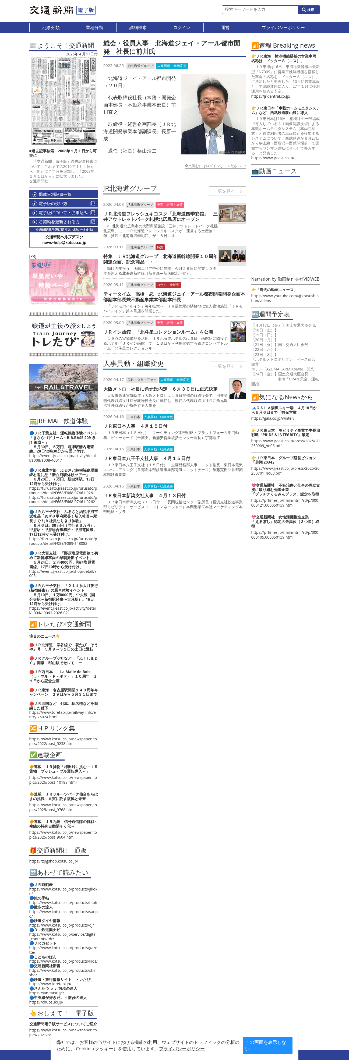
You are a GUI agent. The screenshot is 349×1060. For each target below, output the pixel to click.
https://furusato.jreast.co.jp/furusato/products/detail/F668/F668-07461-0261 (63, 490)
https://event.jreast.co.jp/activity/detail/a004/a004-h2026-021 (62, 610)
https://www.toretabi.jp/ (50, 983)
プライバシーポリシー (166, 1048)
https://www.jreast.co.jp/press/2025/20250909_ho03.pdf (285, 443)
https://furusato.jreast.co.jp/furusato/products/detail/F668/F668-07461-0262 (63, 499)
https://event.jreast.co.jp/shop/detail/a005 (63, 573)
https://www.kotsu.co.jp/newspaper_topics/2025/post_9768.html (63, 807)
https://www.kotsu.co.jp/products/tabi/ (63, 902)
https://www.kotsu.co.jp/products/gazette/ (63, 950)
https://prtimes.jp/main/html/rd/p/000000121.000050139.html (284, 503)
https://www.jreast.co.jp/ (272, 157)
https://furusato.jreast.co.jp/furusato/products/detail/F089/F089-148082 (63, 541)
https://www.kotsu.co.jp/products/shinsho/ (63, 972)
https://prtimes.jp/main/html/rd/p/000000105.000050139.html (284, 535)
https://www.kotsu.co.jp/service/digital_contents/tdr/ (63, 936)
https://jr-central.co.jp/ (271, 96)
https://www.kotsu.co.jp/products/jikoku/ (63, 891)
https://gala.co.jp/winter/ (273, 418)
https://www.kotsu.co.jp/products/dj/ (61, 925)
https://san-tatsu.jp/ (46, 992)
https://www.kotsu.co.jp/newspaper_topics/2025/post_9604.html (63, 835)
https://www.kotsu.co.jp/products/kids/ (63, 961)
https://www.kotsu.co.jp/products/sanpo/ (63, 914)
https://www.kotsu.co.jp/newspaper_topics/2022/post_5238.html (63, 741)
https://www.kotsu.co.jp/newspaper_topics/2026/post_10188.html (63, 780)
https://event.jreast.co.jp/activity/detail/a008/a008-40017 (62, 458)
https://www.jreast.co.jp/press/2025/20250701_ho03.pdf (285, 471)
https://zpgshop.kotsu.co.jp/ (53, 861)
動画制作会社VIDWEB (299, 279)
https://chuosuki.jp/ (46, 1002)
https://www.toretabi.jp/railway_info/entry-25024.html (62, 714)
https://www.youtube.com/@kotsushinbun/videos (285, 298)
